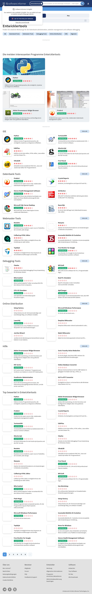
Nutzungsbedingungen (10, 574)
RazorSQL (61, 205)
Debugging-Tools (41, 34)
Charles (16, 265)
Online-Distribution (56, 34)
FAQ (26, 574)
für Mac (71, 574)
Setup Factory (19, 308)
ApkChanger (62, 290)
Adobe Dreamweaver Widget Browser (26, 110)
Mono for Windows (64, 525)
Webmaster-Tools (28, 34)
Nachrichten (6, 571)
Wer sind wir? (7, 568)
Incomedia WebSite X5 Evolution (69, 235)
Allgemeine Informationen (54, 571)
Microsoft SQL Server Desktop (24, 205)
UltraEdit (17, 161)
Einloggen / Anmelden (87, 4)
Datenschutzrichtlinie (9, 577)
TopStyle (17, 248)
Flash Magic (18, 499)
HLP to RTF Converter (65, 377)
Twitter (15, 589)
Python (15, 78)
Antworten (72, 568)
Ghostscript (62, 148)
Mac (68, 16)
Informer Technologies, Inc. (81, 591)
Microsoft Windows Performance (69, 308)
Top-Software (73, 571)
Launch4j (17, 320)
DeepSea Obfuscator (65, 320)
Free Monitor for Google (66, 248)
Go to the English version (23, 19)
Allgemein (74, 34)
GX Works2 (62, 191)
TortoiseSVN (62, 136)
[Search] (62, 3)
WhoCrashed (18, 278)
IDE (5, 34)
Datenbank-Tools (14, 34)
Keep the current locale (22, 22)
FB (10, 589)
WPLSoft (61, 265)
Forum (27, 571)
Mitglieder (28, 568)
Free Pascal (62, 161)
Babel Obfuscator (64, 333)
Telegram (4, 589)
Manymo (61, 223)
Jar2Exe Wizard (19, 333)
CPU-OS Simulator (20, 290)
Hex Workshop (63, 486)
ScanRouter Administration (23, 377)
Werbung (49, 568)
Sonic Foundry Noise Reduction (69, 351)
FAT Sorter (17, 365)
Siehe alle (84, 131)
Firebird (60, 110)
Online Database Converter (67, 365)
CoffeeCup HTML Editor (22, 235)
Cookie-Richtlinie (8, 580)
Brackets (17, 223)
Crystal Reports (63, 178)
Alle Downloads (73, 577)
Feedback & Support (31, 577)
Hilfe (66, 34)
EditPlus (17, 148)
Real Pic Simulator (64, 278)
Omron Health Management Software (27, 191)
